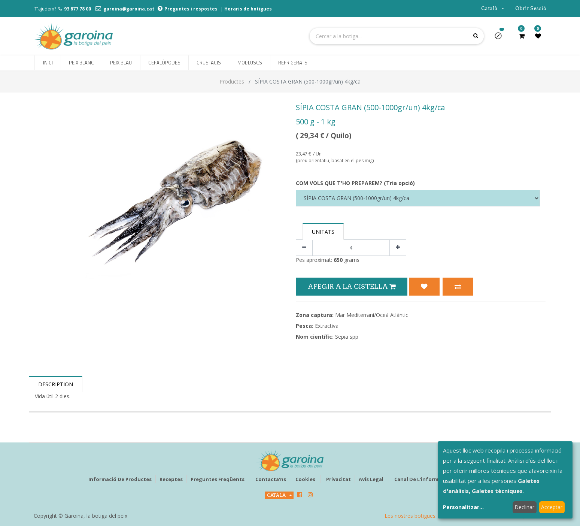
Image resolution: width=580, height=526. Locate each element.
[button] (501, 38)
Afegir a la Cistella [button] (351, 286)
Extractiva (326, 325)
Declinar (524, 507)
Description (55, 384)
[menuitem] (48, 63)
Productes (231, 81)
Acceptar (551, 507)
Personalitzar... (463, 507)
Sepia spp (346, 336)
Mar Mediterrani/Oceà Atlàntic (371, 314)
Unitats (323, 231)
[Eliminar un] (304, 247)
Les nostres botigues (410, 515)
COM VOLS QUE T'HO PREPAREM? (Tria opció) (355, 183)
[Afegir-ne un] (397, 247)
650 (338, 259)
